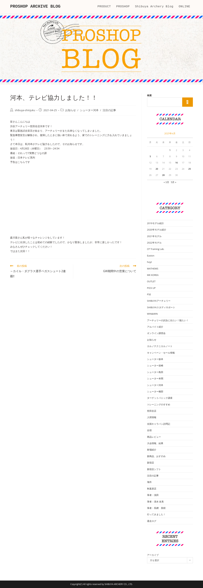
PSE (149, 294)
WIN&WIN (152, 313)
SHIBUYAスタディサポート (161, 307)
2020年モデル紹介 (156, 229)
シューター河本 (89, 110)
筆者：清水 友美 (155, 501)
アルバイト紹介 (155, 326)
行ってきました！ (156, 514)
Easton (150, 255)
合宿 (149, 430)
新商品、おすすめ (156, 456)
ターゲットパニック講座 (159, 397)
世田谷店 (151, 410)
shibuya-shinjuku (25, 110)
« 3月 (166, 182)
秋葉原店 (151, 488)
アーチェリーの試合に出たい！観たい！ (168, 320)
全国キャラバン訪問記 (158, 423)
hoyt (149, 262)
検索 (149, 95)
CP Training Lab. (155, 249)
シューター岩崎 (155, 365)
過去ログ (151, 521)
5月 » (173, 182)
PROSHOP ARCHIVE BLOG (35, 6)
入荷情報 (151, 417)
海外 (149, 482)
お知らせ (70, 110)
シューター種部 (155, 391)
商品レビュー (154, 436)
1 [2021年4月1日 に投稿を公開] (169, 150)
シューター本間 (155, 378)
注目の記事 (109, 110)
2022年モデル (154, 242)
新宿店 (150, 462)
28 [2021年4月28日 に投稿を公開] (163, 175)
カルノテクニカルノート (159, 346)
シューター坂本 (155, 359)
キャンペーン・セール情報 (161, 352)
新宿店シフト (154, 469)
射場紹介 (151, 449)
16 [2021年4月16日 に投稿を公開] (176, 162)
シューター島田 (155, 372)
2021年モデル (154, 236)
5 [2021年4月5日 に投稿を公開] (150, 156)
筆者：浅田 (153, 495)
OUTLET (151, 281)
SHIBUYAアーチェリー (158, 300)
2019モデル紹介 (155, 223)
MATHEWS (152, 268)
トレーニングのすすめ (158, 404)
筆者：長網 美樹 (156, 508)
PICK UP (151, 288)
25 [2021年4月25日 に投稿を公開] (189, 168)
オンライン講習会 (156, 333)
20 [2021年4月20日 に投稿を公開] (157, 168)
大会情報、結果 (155, 443)
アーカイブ (153, 555)
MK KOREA (153, 275)
